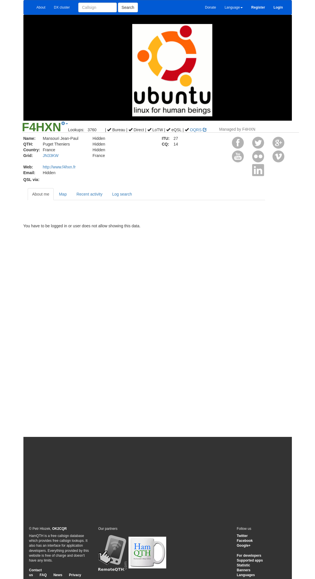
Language (233, 7)
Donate (210, 7)
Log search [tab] (122, 194)
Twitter (242, 536)
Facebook (245, 541)
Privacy (75, 575)
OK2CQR (59, 529)
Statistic (243, 565)
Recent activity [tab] (90, 194)
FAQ (43, 575)
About (41, 7)
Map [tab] (63, 194)
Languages (246, 575)
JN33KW (51, 155)
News (57, 575)
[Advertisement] (157, 481)
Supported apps (250, 560)
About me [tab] (40, 194)
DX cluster (62, 7)
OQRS (198, 130)
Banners (243, 570)
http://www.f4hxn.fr (59, 167)
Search (128, 7)
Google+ (243, 546)
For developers (249, 556)
